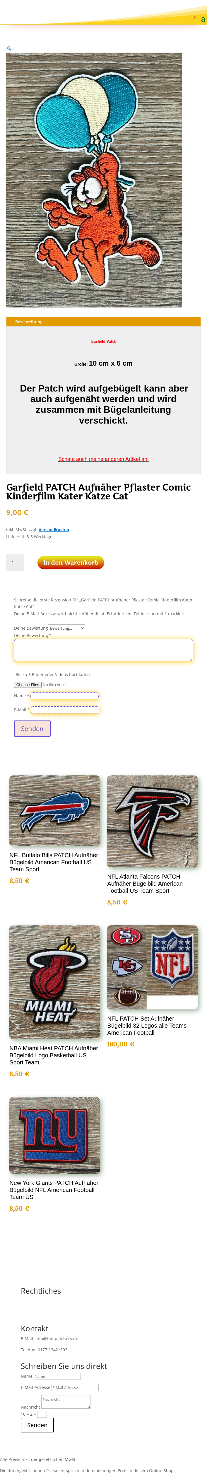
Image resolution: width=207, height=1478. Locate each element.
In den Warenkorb (70, 562)
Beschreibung (28, 322)
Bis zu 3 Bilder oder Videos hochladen (53, 674)
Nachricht (30, 1407)
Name (21, 695)
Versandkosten (54, 529)
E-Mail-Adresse (35, 1387)
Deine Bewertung (31, 628)
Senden (32, 728)
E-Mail (22, 710)
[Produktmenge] (15, 562)
